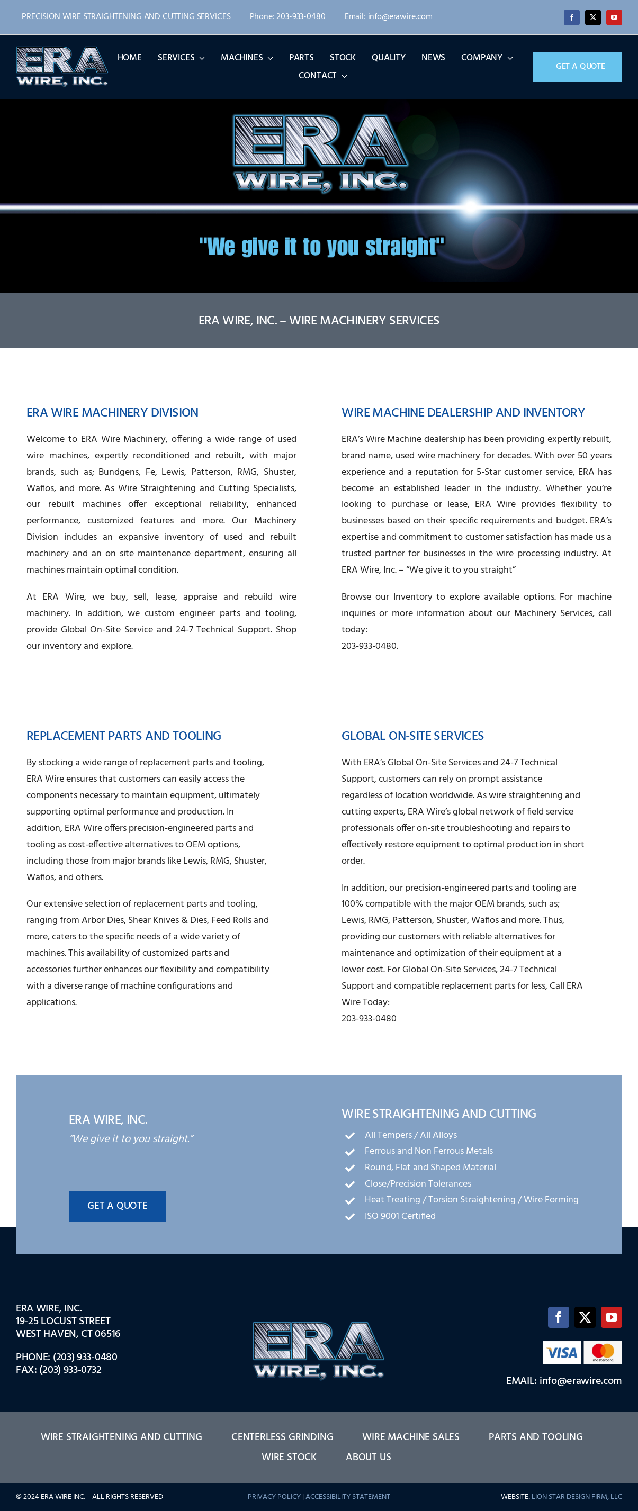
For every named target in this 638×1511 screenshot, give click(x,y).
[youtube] (614, 17)
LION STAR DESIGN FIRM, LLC (577, 1497)
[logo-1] (62, 50)
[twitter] (593, 17)
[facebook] (572, 17)
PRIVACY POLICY (274, 1497)
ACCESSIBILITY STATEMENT (347, 1497)
